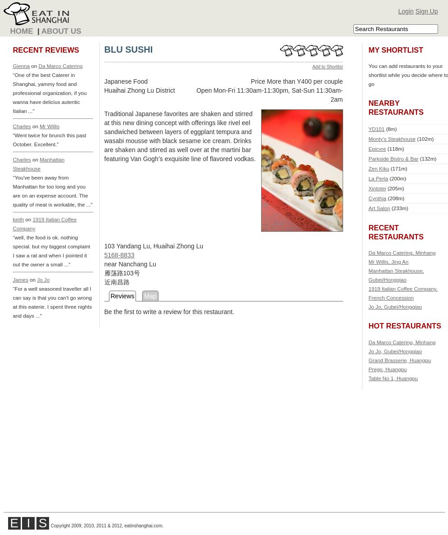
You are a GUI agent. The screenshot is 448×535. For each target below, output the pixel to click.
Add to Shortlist (327, 66)
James (20, 280)
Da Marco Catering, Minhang (402, 253)
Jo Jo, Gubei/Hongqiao (395, 307)
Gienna (21, 66)
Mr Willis (49, 126)
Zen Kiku (379, 168)
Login (406, 11)
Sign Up (427, 11)
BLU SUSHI (128, 49)
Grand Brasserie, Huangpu (400, 360)
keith (18, 219)
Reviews (123, 296)
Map (150, 296)
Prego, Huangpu (388, 369)
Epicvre (377, 149)
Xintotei (377, 188)
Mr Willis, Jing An (389, 262)
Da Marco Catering (61, 66)
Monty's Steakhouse (392, 139)
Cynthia (378, 198)
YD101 (377, 129)
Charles (22, 126)
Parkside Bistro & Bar (394, 159)
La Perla (378, 178)
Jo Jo (43, 280)
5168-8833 (119, 255)
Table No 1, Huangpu (393, 378)
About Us (61, 31)
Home (21, 31)
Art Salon (379, 208)
